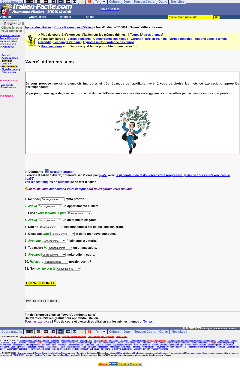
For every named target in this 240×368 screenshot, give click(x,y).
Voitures (144, 349)
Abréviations (25, 341)
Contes (234, 341)
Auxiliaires (113, 341)
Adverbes (55, 341)
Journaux (62, 345)
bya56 (103, 175)
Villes (136, 349)
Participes (31, 347)
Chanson (124, 341)
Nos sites (178, 331)
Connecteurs (223, 341)
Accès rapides (9, 58)
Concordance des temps (110, 38)
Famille (120, 343)
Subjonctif (11, 349)
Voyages (153, 349)
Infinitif (29, 345)
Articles (97, 341)
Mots (136, 345)
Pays (64, 347)
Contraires (4, 343)
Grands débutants (199, 343)
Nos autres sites (8, 87)
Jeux (127, 331)
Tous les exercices (38, 321)
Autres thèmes (151, 34)
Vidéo (114, 349)
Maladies (128, 345)
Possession (103, 347)
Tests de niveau (59, 349)
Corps (13, 343)
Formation (146, 343)
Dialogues (54, 343)
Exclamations (109, 343)
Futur (155, 343)
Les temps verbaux (67, 42)
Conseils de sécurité (108, 353)
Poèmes (113, 347)
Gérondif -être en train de (149, 38)
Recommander (10, 66)
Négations (4, 347)
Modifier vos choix (70, 355)
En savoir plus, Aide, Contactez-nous (58, 353)
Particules (42, 347)
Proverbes (160, 347)
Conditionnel (185, 341)
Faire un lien (9, 72)
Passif (50, 347)
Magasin (99, 345)
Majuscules (118, 345)
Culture (114, 331)
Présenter (192, 347)
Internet (36, 345)
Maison (108, 345)
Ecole (93, 343)
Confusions (197, 341)
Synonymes (37, 349)
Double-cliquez (51, 46)
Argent (83, 341)
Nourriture (228, 345)
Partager (67, 171)
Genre (168, 343)
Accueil (5, 16)
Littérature (89, 345)
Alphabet (65, 341)
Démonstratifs (83, 343)
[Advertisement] (11, 116)
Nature (203, 345)
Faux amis (129, 343)
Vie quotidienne (125, 349)
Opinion (14, 347)
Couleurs (22, 343)
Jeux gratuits (7, 85)
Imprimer (7, 60)
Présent (182, 347)
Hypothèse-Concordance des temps (108, 42)
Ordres (22, 347)
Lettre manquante (75, 345)
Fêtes (161, 343)
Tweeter (55, 171)
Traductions (86, 349)
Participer (64, 16)
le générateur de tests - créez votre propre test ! (150, 175)
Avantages (7, 46)
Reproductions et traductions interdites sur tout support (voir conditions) (151, 353)
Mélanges (165, 345)
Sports (230, 347)
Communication (137, 341)
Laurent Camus (34, 353)
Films (137, 343)
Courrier (31, 343)
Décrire (72, 343)
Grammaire (184, 343)
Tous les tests (73, 349)
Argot (89, 341)
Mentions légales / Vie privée (38, 355)
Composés (173, 341)
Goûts (175, 343)
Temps (134, 34)
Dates (46, 343)
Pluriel (71, 347)
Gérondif (44, 42)
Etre (99, 343)
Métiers (188, 345)
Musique (156, 345)
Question (211, 347)
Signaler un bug (11, 69)
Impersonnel (18, 345)
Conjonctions (210, 341)
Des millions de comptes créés (10, 38)
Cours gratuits (12, 331)
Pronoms (136, 347)
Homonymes (5, 345)
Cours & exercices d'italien (73, 27)
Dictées (64, 343)
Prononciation (148, 347)
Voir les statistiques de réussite (47, 182)
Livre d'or (7, 63)
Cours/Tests (37, 16)
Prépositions (172, 347)
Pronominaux (124, 347)
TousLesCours (144, 331)
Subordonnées (24, 349)
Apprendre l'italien (38, 27)
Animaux (74, 341)
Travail (96, 349)
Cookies (56, 355)
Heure (230, 343)
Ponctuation (90, 347)
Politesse (79, 347)
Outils (163, 331)
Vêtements (163, 349)
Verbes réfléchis (79, 38)
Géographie (220, 343)
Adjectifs (45, 341)
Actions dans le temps (211, 38)
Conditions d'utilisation (86, 353)
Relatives (221, 347)
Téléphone (105, 349)
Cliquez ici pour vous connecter (11, 29)
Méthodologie (177, 345)
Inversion (46, 345)
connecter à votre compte (67, 188)
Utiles (90, 16)
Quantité (202, 347)
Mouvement (145, 345)
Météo (196, 345)
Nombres (212, 345)
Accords (36, 341)
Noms (220, 345)
